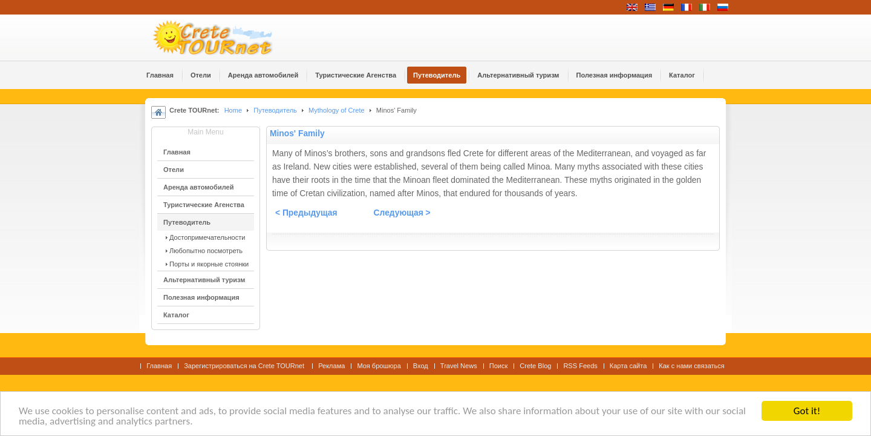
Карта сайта (628, 365)
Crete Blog (535, 365)
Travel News (458, 365)
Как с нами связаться (692, 365)
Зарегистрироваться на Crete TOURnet (245, 365)
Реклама (331, 365)
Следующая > (402, 212)
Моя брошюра (378, 365)
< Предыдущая (306, 212)
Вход (420, 365)
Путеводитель (275, 110)
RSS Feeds (580, 365)
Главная (159, 365)
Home (233, 110)
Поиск (498, 365)
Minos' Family (297, 133)
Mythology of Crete (336, 110)
